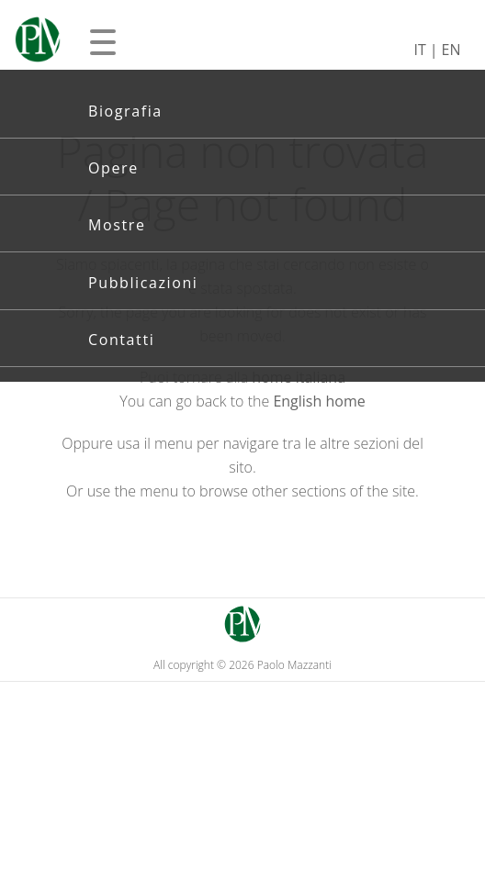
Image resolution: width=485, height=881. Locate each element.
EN (451, 49)
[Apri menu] (103, 42)
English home (319, 401)
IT (419, 49)
